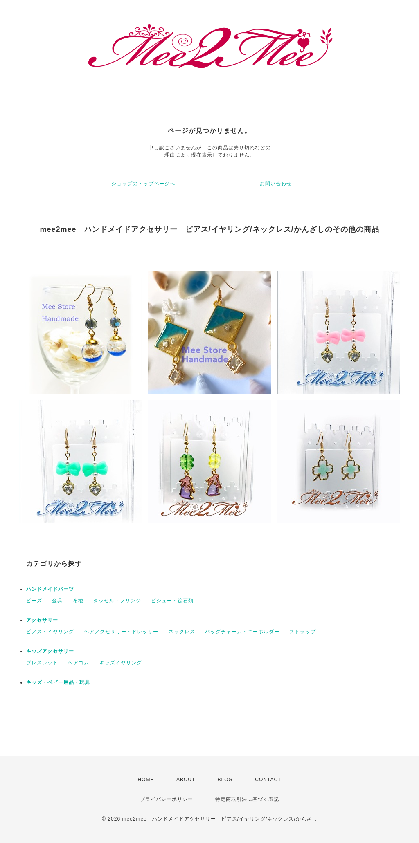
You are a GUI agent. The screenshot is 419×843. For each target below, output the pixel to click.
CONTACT (268, 779)
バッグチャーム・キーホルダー (242, 631)
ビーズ (34, 600)
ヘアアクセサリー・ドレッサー (121, 631)
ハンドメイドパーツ (50, 589)
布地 (78, 600)
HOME (146, 779)
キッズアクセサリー (50, 651)
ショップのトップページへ (143, 183)
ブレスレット (42, 663)
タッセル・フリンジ (117, 600)
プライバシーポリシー (166, 799)
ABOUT (185, 779)
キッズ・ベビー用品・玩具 (58, 682)
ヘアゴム (78, 663)
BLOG (225, 779)
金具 (57, 600)
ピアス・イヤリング (50, 631)
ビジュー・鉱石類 (172, 600)
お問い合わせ (276, 183)
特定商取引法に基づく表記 (247, 799)
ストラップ (302, 631)
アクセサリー (42, 620)
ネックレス (182, 631)
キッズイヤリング (120, 663)
